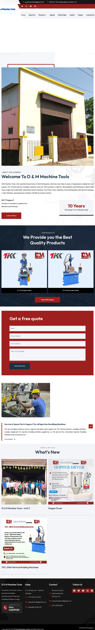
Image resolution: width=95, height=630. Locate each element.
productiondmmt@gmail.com (62, 601)
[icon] (22, 6)
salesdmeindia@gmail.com (37, 602)
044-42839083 (57, 605)
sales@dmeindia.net (35, 607)
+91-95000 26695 (34, 597)
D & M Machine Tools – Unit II (15, 508)
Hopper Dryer (55, 508)
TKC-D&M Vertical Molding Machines (20, 567)
